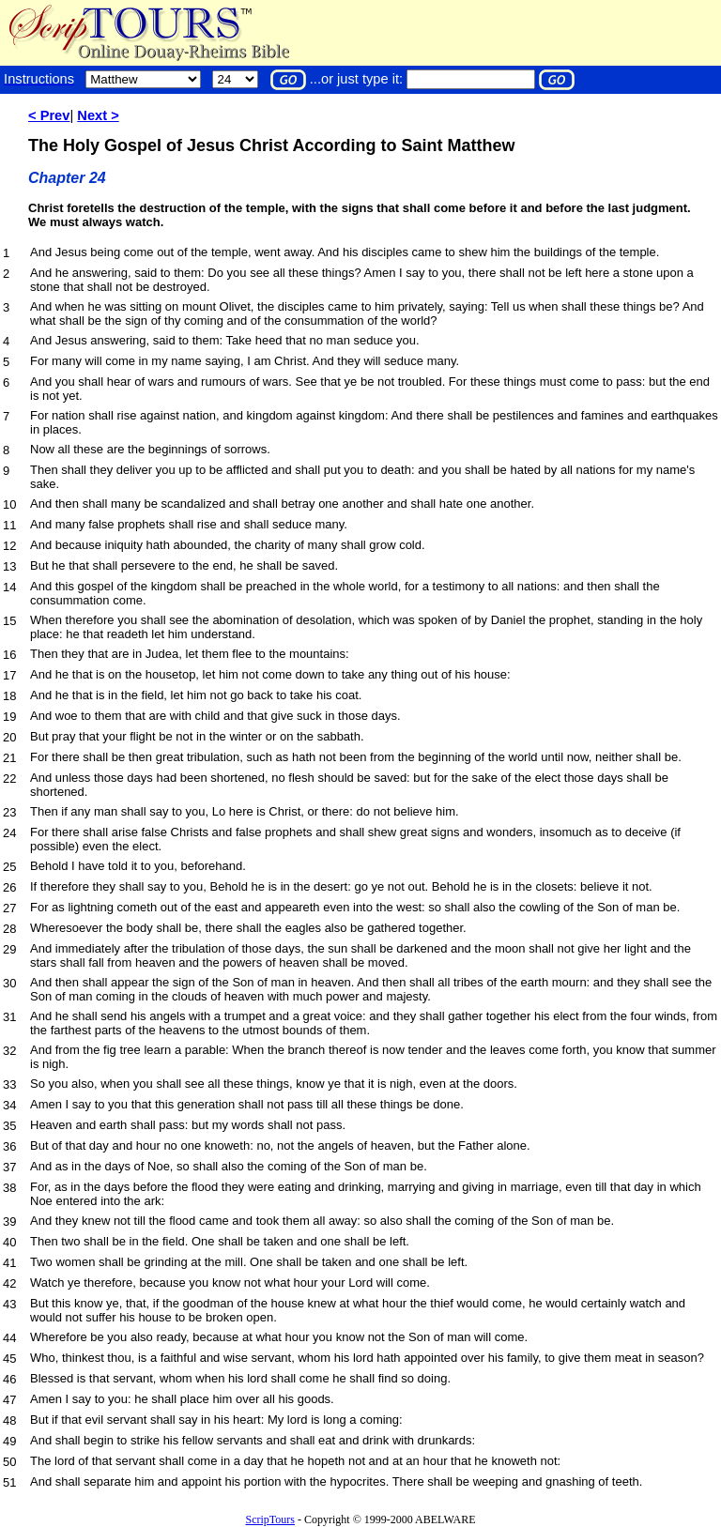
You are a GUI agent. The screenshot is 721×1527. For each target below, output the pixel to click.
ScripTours (270, 1519)
